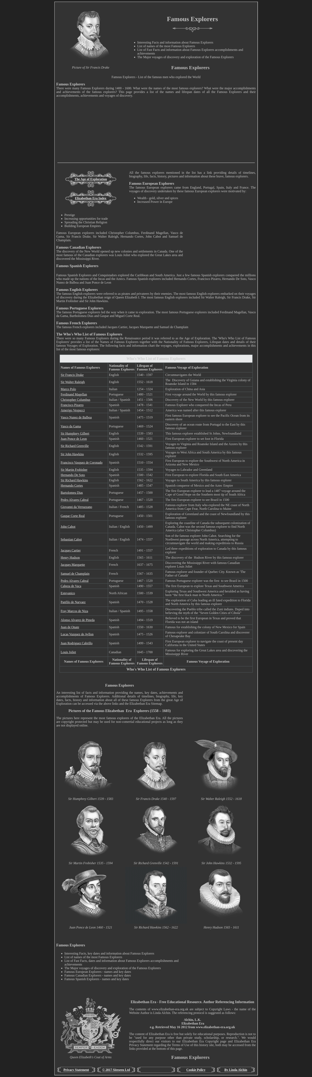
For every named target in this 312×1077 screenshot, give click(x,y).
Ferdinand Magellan (74, 394)
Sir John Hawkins (72, 454)
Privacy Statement (76, 1070)
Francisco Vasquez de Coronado (81, 462)
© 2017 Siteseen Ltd (116, 1070)
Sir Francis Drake (72, 375)
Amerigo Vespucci (73, 410)
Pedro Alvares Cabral (75, 499)
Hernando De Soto (73, 475)
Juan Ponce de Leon (74, 438)
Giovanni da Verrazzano (76, 507)
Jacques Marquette (73, 564)
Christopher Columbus (75, 399)
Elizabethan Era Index (90, 198)
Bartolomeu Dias (72, 492)
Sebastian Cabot (71, 539)
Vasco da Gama (71, 426)
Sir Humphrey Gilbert (75, 433)
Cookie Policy (196, 1070)
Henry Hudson (70, 557)
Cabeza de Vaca (71, 586)
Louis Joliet (68, 652)
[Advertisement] (156, 134)
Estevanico (68, 593)
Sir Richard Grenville (75, 446)
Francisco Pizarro (72, 405)
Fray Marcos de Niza (74, 611)
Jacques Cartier (71, 550)
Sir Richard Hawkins (74, 480)
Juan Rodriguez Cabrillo (76, 643)
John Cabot (68, 526)
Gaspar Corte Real (73, 516)
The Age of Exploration (90, 179)
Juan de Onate (70, 627)
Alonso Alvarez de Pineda (78, 620)
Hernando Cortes (72, 485)
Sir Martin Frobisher (74, 469)
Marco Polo (68, 389)
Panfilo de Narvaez (73, 602)
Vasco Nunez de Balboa (76, 417)
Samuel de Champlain (75, 573)
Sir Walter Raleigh (73, 382)
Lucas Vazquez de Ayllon (77, 634)
